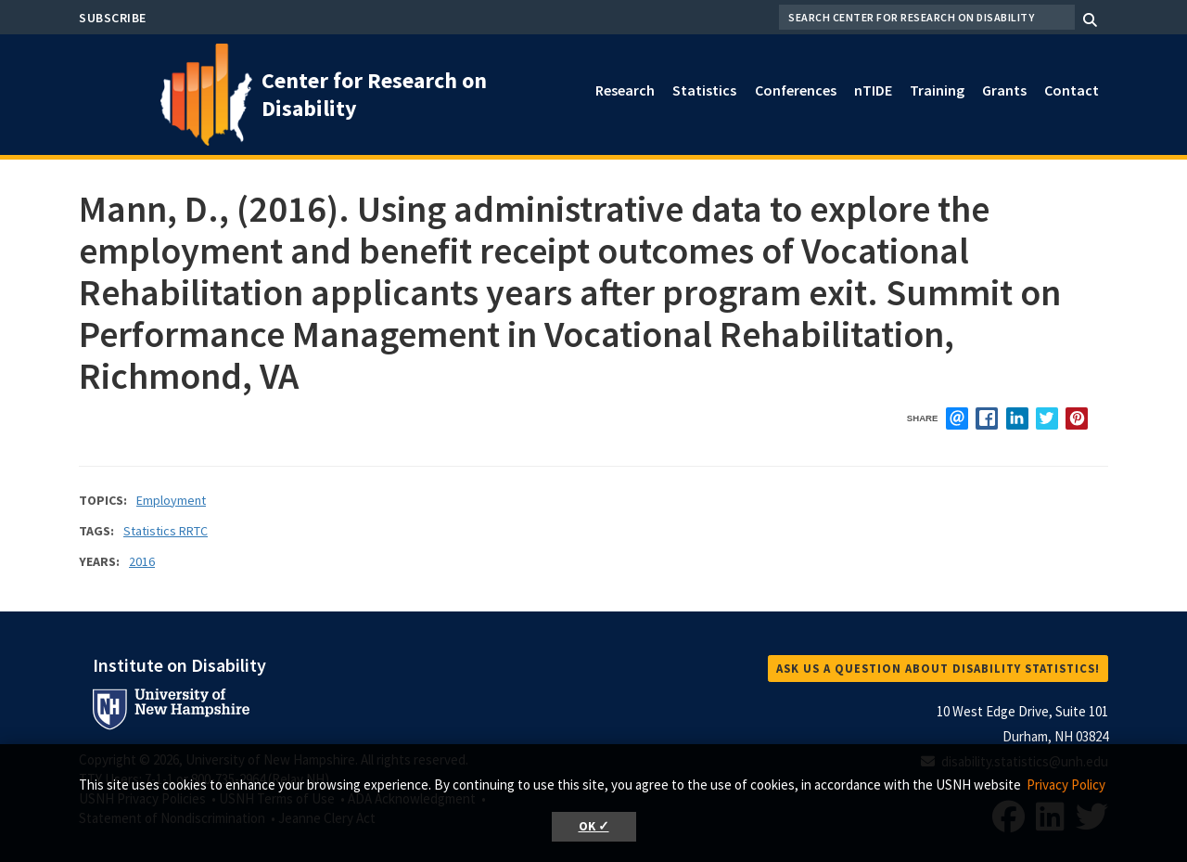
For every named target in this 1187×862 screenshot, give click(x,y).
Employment (171, 500)
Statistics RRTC (165, 530)
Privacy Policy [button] (1066, 784)
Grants (1004, 90)
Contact (1071, 90)
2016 (142, 561)
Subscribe (113, 17)
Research (625, 90)
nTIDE (873, 90)
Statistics (704, 90)
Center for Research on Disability (374, 94)
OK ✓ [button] (594, 826)
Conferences (795, 90)
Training (937, 90)
